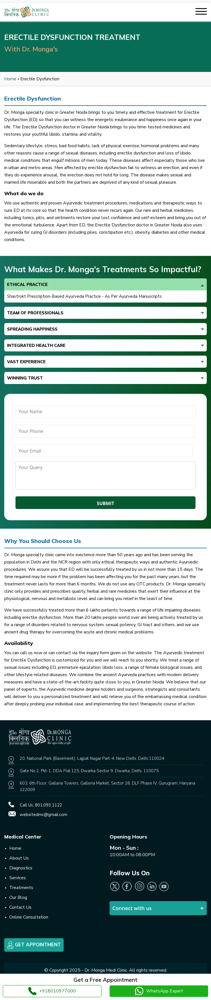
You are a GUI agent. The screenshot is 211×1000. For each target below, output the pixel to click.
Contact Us (20, 907)
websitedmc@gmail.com (43, 814)
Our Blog (18, 897)
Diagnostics (20, 868)
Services (17, 878)
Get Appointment (34, 945)
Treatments (21, 888)
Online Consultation (28, 917)
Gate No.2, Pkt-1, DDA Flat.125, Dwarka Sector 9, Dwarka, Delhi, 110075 (89, 771)
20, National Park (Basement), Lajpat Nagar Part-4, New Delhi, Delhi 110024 (92, 758)
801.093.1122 (48, 805)
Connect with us (132, 908)
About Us (19, 858)
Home (10, 79)
